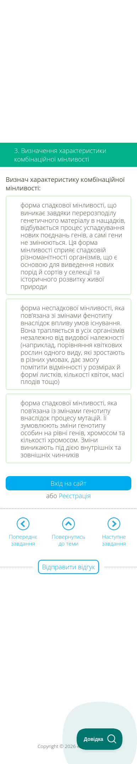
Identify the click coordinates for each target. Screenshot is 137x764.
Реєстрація (75, 495)
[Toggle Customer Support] (100, 739)
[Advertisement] (68, 68)
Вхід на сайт (69, 483)
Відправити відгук (68, 567)
